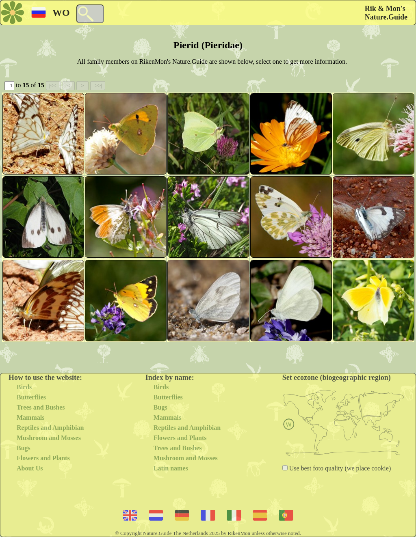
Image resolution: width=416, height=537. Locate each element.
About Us (30, 468)
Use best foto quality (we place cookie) (339, 468)
